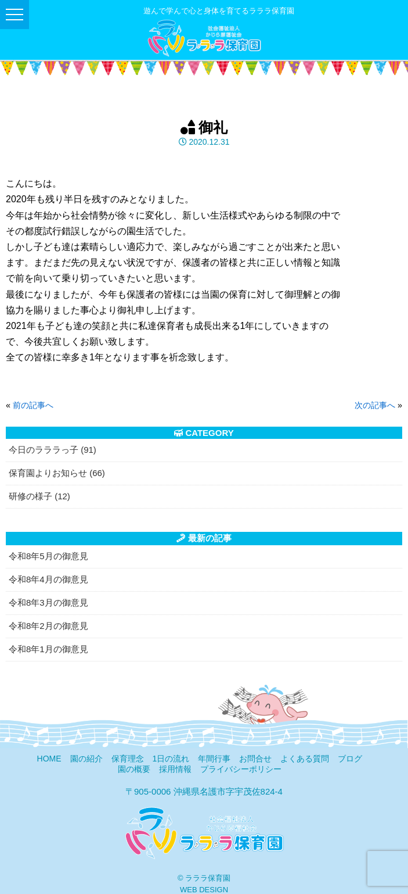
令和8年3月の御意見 (48, 602)
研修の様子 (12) (39, 496)
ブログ (350, 758)
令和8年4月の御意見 (48, 579)
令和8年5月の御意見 (48, 556)
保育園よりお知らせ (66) (57, 473)
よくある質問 (304, 758)
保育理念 (127, 758)
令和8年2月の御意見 (48, 626)
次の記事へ (375, 405)
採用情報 (175, 769)
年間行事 (214, 758)
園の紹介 (86, 758)
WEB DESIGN (204, 889)
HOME (49, 758)
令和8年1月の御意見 (48, 649)
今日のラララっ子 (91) (52, 450)
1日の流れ (171, 758)
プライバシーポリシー (240, 769)
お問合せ (255, 758)
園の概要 (134, 769)
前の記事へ (33, 405)
